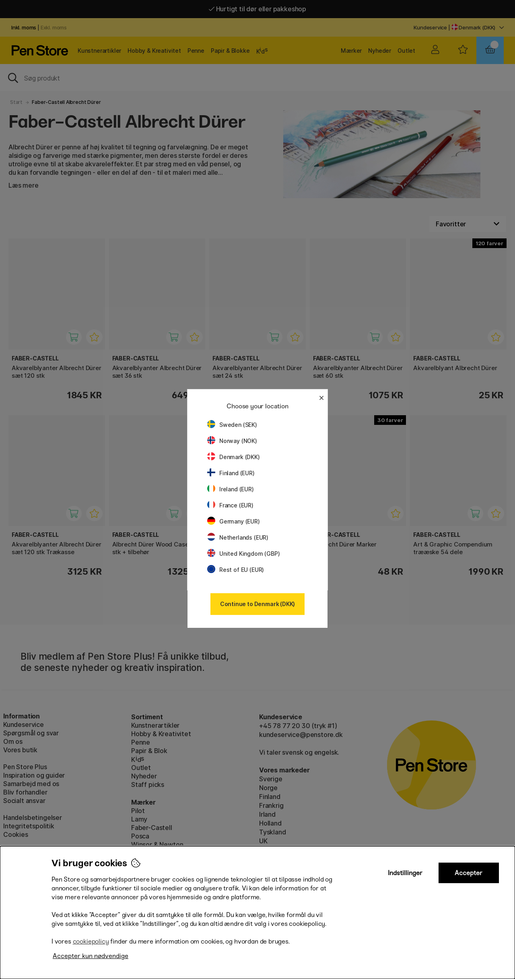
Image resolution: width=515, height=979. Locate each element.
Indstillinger (405, 873)
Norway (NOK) (232, 440)
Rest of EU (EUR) (235, 569)
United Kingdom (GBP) (243, 553)
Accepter (468, 873)
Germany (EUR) (233, 521)
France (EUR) (230, 505)
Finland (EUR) (231, 473)
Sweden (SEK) (232, 424)
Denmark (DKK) (233, 456)
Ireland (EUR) (230, 489)
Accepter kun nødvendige (90, 956)
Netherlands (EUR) (237, 537)
